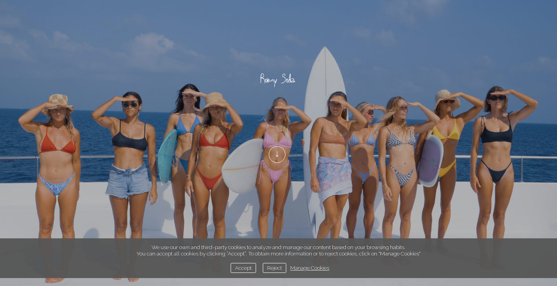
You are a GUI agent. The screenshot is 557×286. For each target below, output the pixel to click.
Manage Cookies (309, 268)
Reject (274, 268)
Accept (243, 268)
